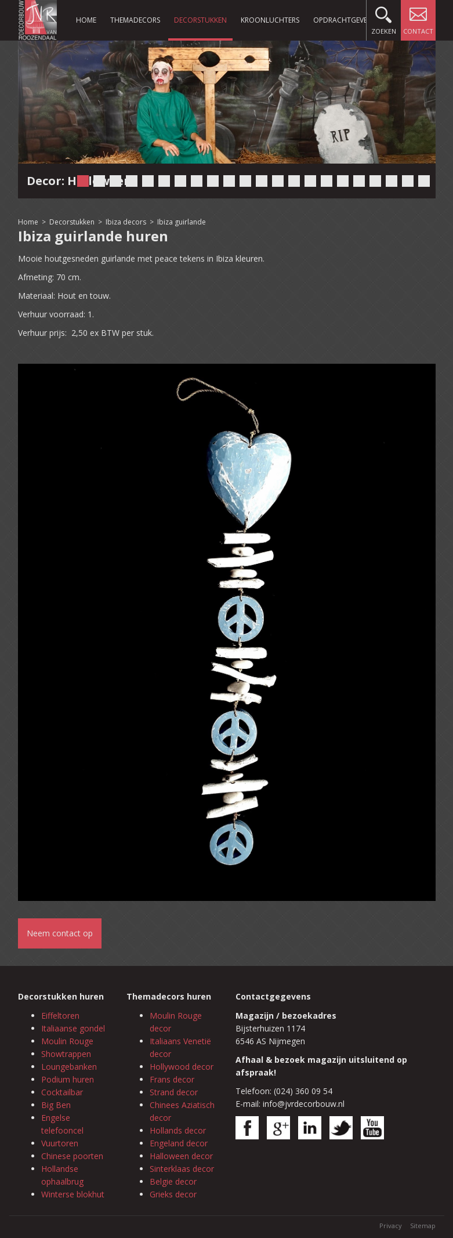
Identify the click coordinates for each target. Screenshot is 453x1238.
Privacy (390, 1225)
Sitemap (423, 1225)
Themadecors (135, 20)
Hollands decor (178, 1130)
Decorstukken (200, 20)
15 (310, 181)
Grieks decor (173, 1194)
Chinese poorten (72, 1155)
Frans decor (172, 1079)
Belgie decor (173, 1181)
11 (245, 181)
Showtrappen (66, 1053)
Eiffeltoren (60, 1015)
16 (326, 181)
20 (391, 181)
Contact (418, 17)
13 (278, 181)
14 (294, 181)
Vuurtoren (59, 1143)
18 (359, 181)
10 (229, 181)
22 (424, 181)
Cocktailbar (62, 1092)
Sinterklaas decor (182, 1168)
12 (261, 181)
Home (86, 20)
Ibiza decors (126, 222)
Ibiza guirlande (181, 222)
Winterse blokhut (72, 1194)
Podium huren (67, 1079)
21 (408, 181)
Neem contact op (60, 933)
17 (343, 181)
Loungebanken (69, 1066)
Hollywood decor (181, 1066)
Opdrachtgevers (344, 20)
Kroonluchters (270, 20)
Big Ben (56, 1104)
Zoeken (383, 17)
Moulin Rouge (67, 1041)
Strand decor (174, 1092)
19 (375, 181)
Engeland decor (179, 1143)
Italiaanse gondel (73, 1028)
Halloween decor (181, 1155)
